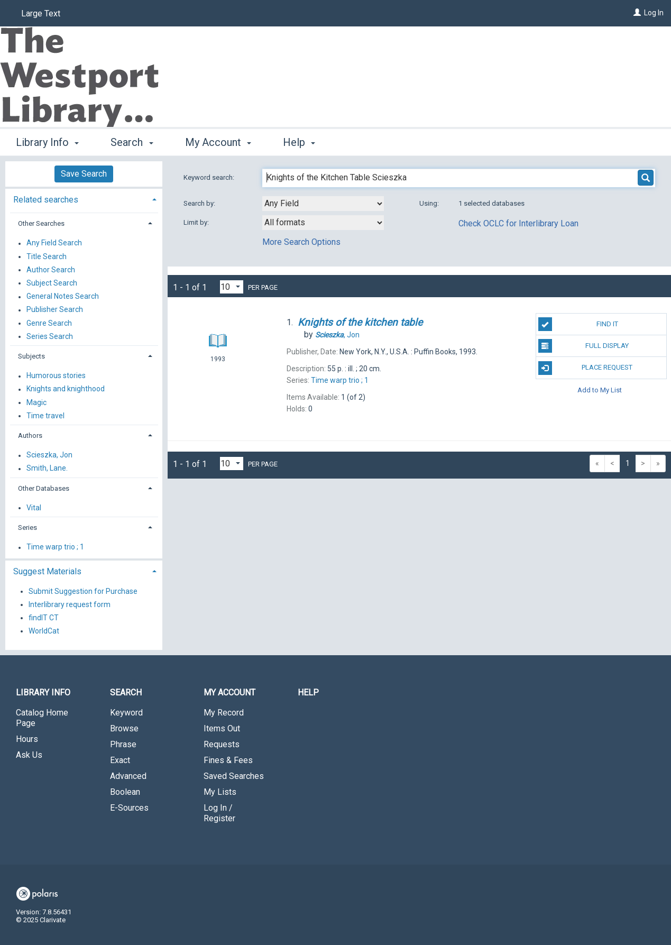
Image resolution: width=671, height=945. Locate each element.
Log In (654, 12)
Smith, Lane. (47, 468)
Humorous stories (56, 376)
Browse (124, 728)
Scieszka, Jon (49, 455)
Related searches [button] (45, 200)
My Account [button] (218, 142)
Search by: (200, 203)
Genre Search (49, 323)
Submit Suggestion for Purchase (83, 591)
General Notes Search (62, 296)
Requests (222, 744)
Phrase (123, 744)
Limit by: (196, 222)
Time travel (45, 415)
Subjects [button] (31, 356)
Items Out (222, 728)
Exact (120, 760)
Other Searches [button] (41, 223)
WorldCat (44, 631)
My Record (224, 713)
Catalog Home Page (42, 718)
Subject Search (51, 283)
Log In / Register (219, 813)
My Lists (220, 792)
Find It (578, 324)
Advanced (128, 776)
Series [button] (27, 527)
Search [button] (132, 142)
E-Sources (129, 808)
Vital (33, 507)
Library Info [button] (47, 142)
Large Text (40, 13)
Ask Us (29, 755)
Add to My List (599, 390)
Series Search (49, 336)
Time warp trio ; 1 (55, 547)
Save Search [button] (84, 174)
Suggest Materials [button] (47, 571)
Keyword (126, 713)
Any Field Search (54, 243)
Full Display (583, 346)
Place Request (585, 368)
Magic (36, 402)
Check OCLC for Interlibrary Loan (518, 223)
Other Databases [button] (43, 488)
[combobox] (323, 203)
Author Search (50, 269)
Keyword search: (209, 177)
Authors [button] (30, 435)
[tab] (83, 198)
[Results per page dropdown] (231, 286)
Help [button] (299, 142)
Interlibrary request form (70, 604)
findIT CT (44, 617)
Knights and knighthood (65, 389)
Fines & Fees (228, 760)
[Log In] (637, 12)
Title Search (46, 256)
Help (308, 692)
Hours (27, 739)
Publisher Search (54, 310)
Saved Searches (234, 776)
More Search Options (301, 242)
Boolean (125, 792)
